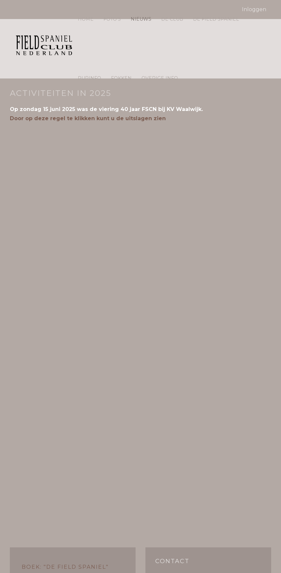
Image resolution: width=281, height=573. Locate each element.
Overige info (159, 78)
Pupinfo (89, 78)
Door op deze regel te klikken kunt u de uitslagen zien (88, 118)
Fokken (121, 78)
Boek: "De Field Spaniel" (65, 567)
